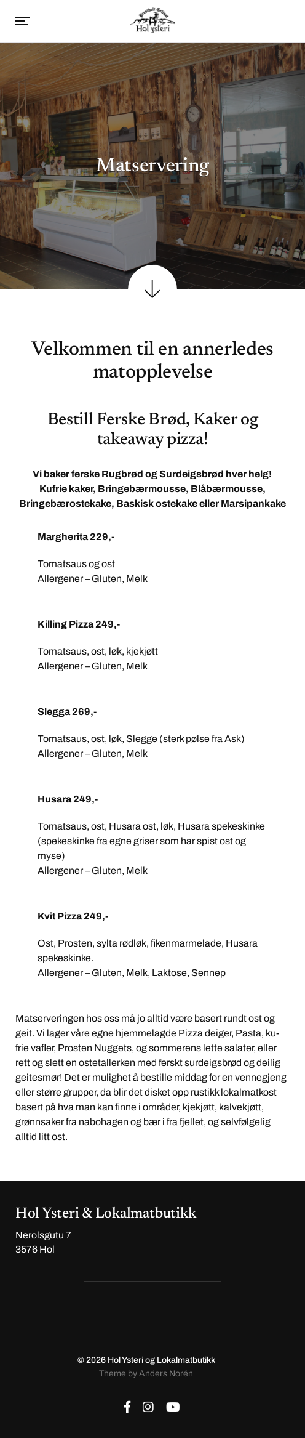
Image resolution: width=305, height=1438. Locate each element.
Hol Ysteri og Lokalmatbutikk (161, 1360)
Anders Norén (166, 1373)
